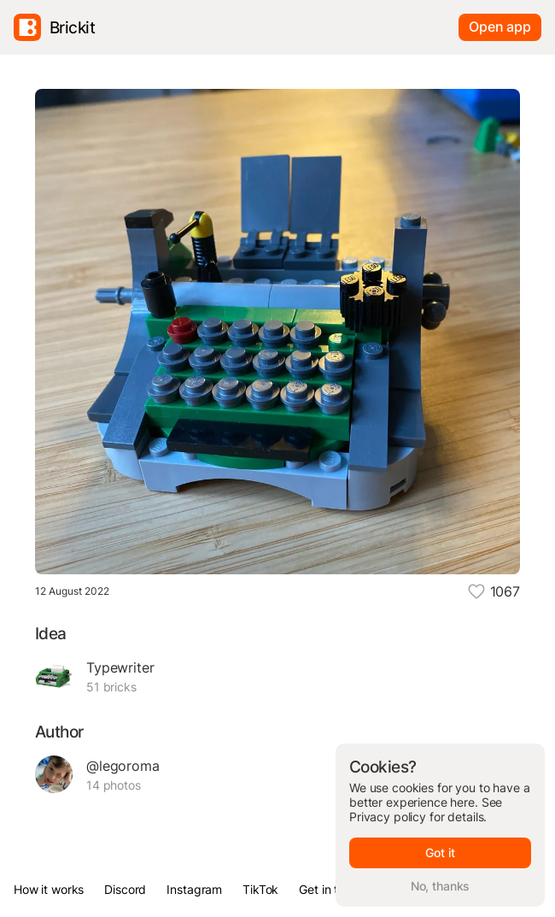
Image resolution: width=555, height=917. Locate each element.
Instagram (194, 889)
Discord (125, 889)
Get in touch (332, 889)
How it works (49, 889)
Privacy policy (387, 816)
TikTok (260, 889)
